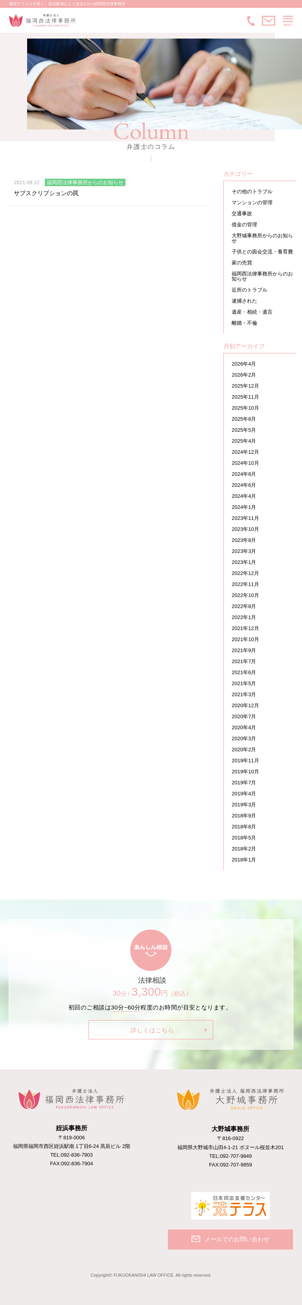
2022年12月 (245, 573)
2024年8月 (244, 474)
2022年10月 (245, 595)
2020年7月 (244, 716)
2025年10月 (245, 408)
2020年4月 (244, 727)
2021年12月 (245, 628)
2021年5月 (244, 683)
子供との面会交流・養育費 (262, 252)
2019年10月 (245, 771)
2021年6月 (244, 672)
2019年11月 (245, 760)
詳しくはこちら (152, 1030)
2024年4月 (244, 496)
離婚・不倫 (244, 323)
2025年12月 (245, 386)
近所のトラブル (249, 290)
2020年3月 (244, 738)
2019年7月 (244, 783)
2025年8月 (244, 419)
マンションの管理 (252, 202)
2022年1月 (244, 617)
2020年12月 (245, 705)
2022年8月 (244, 606)
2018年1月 (244, 860)
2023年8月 (244, 540)
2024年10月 (245, 463)
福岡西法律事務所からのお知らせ (262, 276)
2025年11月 (245, 397)
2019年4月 (244, 794)
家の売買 (242, 263)
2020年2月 (244, 749)
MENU (288, 21)
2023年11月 (245, 518)
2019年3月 (244, 805)
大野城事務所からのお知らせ (262, 238)
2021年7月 (244, 661)
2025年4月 (244, 441)
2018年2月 (244, 849)
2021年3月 (244, 694)
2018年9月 (244, 816)
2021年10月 (245, 639)
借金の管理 (244, 224)
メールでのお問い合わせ (268, 21)
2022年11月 (245, 584)
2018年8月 (244, 827)
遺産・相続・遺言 (252, 312)
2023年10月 (245, 529)
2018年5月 (244, 838)
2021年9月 (244, 650)
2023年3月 (244, 551)
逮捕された (244, 301)
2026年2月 (244, 375)
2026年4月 (244, 364)
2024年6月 (244, 485)
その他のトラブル (252, 191)
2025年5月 (244, 430)
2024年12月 (245, 452)
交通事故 (242, 213)
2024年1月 (244, 507)
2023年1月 (244, 562)
